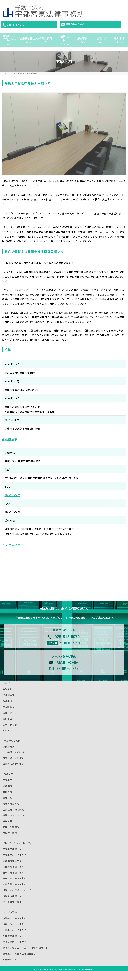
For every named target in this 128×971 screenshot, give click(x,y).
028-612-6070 (15, 24)
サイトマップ (10, 728)
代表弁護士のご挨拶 (13, 750)
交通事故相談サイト (13, 847)
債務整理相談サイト (13, 894)
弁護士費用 (45, 39)
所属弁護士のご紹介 (13, 756)
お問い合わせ (10, 722)
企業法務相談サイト (13, 934)
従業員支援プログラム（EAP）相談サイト (25, 946)
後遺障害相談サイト (13, 859)
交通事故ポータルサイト (16, 853)
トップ (7, 72)
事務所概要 (9, 744)
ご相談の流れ (64, 39)
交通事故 (7, 778)
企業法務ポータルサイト (16, 940)
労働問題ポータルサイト (16, 922)
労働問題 (7, 819)
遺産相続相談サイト (13, 870)
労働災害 (7, 790)
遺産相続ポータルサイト (16, 876)
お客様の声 (100, 39)
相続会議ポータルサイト (16, 882)
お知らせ (7, 711)
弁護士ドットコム (12, 957)
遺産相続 (7, 796)
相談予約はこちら (75, 24)
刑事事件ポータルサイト (16, 928)
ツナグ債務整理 (11, 910)
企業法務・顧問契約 (13, 807)
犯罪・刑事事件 (11, 825)
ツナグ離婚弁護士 (12, 900)
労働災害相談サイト (13, 864)
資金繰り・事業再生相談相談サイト (22, 951)
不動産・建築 (10, 831)
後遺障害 (7, 784)
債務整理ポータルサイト (16, 916)
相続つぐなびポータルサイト (18, 888)
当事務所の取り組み (13, 762)
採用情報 (119, 39)
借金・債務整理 (11, 801)
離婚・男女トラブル (13, 813)
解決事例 (82, 39)
